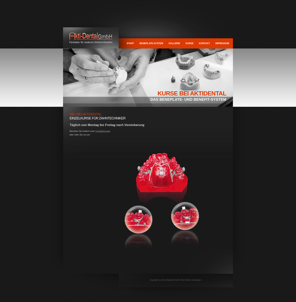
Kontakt (204, 43)
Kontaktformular (103, 131)
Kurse (189, 43)
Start (130, 43)
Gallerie (174, 43)
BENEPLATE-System (151, 43)
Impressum (222, 43)
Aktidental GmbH (91, 37)
